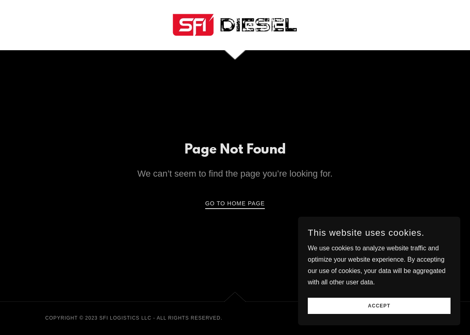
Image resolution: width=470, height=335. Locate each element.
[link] (234, 24)
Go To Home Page (235, 203)
